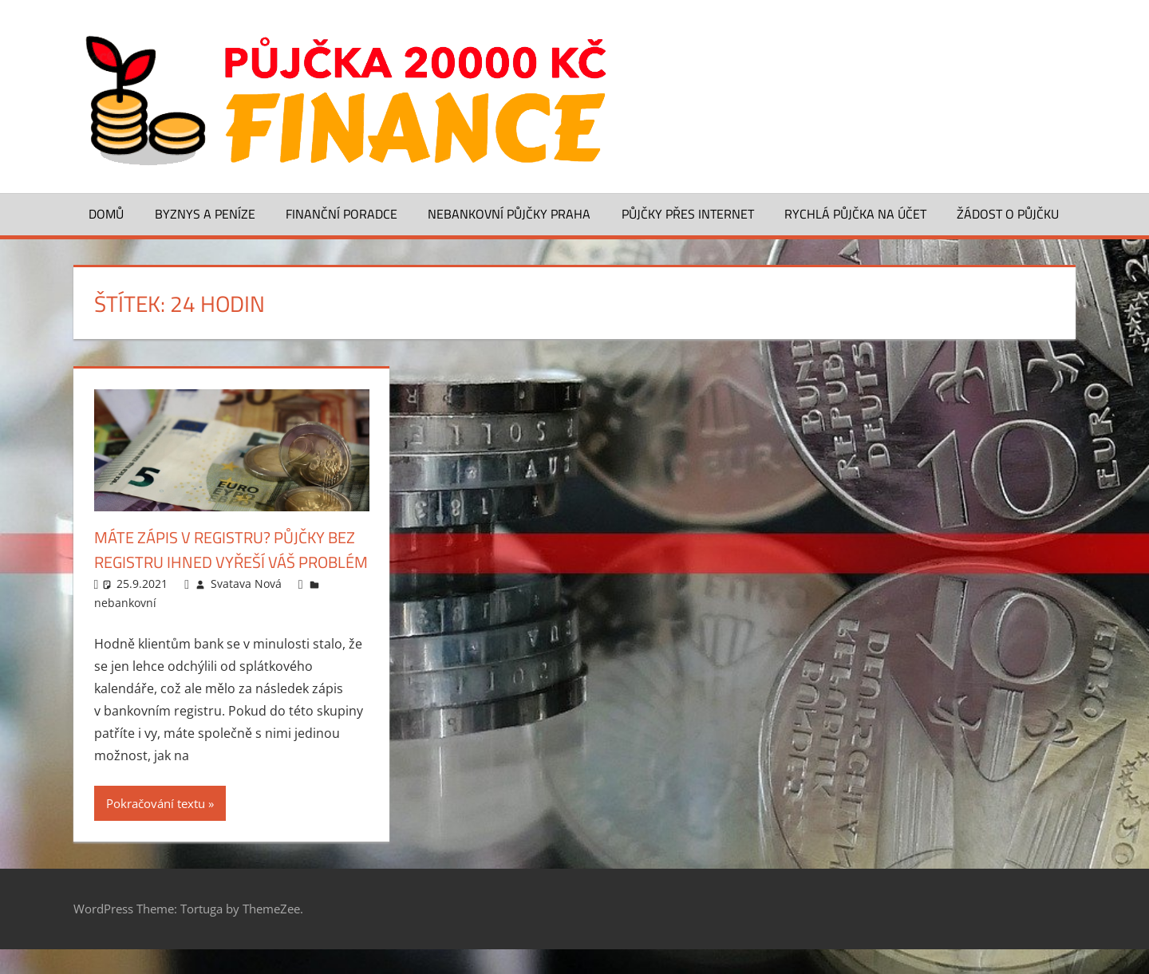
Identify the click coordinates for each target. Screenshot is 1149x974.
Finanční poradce (341, 213)
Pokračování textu (155, 828)
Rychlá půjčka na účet (855, 213)
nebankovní (125, 627)
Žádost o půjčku (1008, 213)
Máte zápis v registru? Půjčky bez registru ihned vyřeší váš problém (222, 561)
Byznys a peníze (205, 213)
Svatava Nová (246, 608)
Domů (106, 213)
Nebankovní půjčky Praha (509, 213)
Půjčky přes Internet (688, 213)
